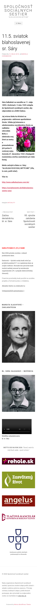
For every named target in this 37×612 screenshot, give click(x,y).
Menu (19, 23)
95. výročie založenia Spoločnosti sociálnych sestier (28, 219)
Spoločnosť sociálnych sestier (18, 10)
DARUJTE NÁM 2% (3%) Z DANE (13, 248)
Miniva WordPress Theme (22, 604)
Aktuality (11, 202)
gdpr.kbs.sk (22, 596)
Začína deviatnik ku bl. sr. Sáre (9, 216)
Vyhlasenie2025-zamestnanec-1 (13, 291)
